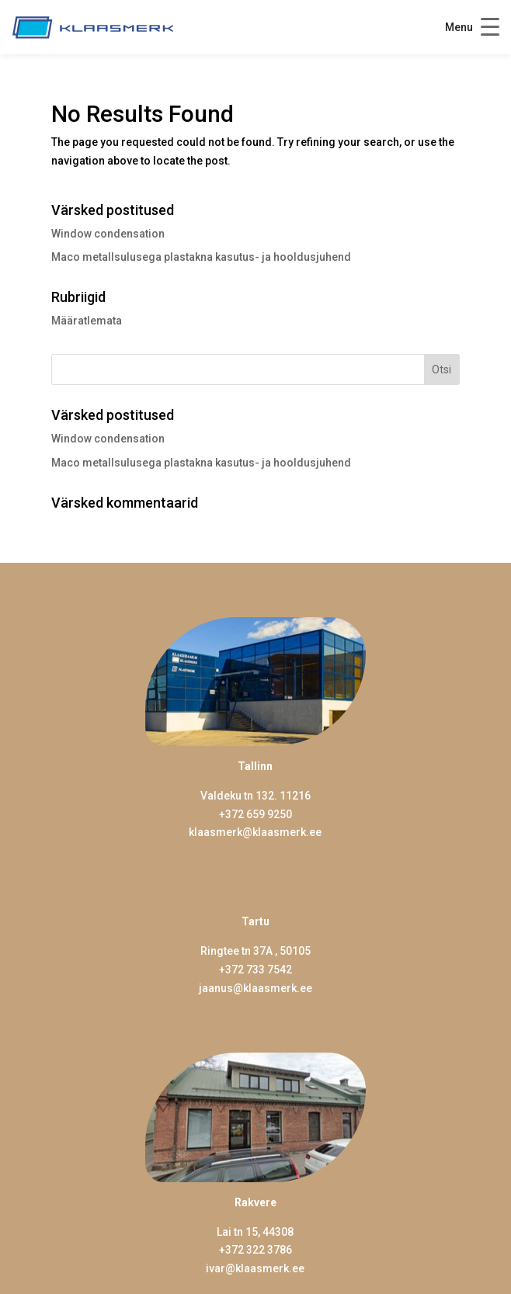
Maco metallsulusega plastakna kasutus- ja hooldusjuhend (201, 257)
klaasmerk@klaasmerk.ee (255, 832)
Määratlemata (86, 320)
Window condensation (108, 233)
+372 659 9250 (255, 814)
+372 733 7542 (255, 969)
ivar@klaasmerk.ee (255, 1268)
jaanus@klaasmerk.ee (255, 988)
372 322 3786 (258, 1250)
